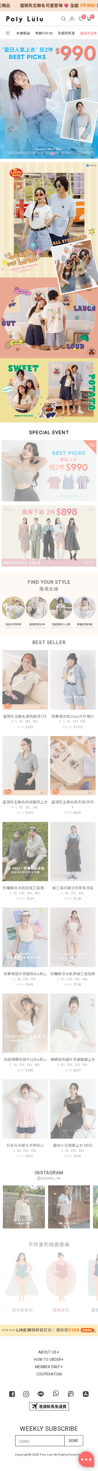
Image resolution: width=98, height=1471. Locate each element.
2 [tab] (45, 154)
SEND (73, 1437)
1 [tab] (37, 154)
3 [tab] (53, 154)
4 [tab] (61, 154)
